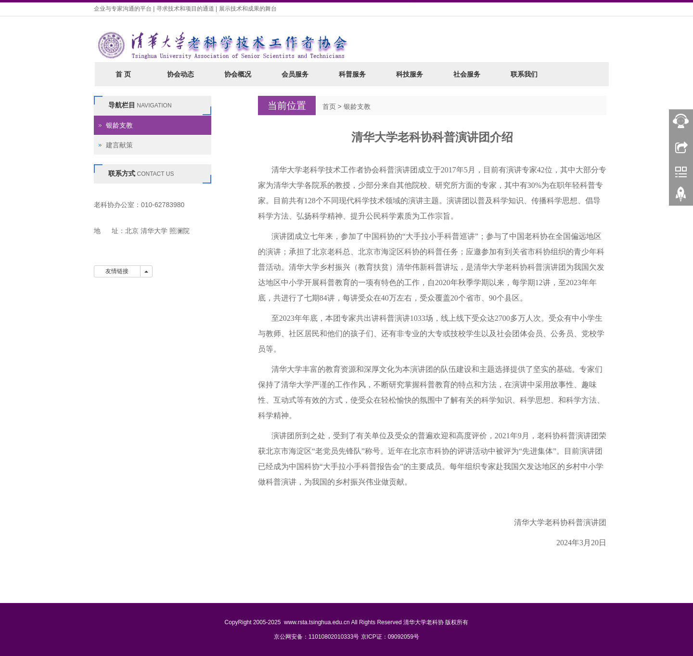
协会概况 (237, 74)
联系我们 (524, 74)
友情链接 (117, 271)
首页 (329, 106)
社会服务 (466, 74)
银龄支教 (357, 106)
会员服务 (295, 74)
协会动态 (180, 74)
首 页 (123, 74)
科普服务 (352, 74)
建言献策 (119, 145)
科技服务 (409, 74)
